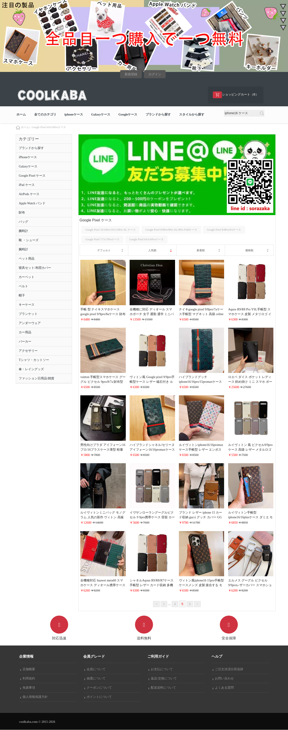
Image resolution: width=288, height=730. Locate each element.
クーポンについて (98, 688)
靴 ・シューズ (28, 240)
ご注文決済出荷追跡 (228, 669)
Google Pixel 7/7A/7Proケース (102, 239)
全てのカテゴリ (45, 114)
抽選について (95, 678)
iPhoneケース (28, 157)
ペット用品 (26, 258)
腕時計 (23, 231)
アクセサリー (28, 350)
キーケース (26, 304)
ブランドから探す (158, 114)
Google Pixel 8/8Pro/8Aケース (224, 229)
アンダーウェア (30, 323)
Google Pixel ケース (32, 175)
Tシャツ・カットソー (34, 360)
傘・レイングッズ (31, 369)
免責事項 (27, 688)
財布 (22, 212)
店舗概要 (27, 669)
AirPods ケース (29, 194)
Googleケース (128, 114)
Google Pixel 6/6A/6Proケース (49, 127)
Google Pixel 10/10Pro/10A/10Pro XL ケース (110, 229)
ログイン (154, 74)
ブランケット (28, 314)
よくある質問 (223, 688)
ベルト (23, 286)
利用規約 (27, 678)
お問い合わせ (223, 678)
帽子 (22, 295)
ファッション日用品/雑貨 (36, 378)
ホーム (21, 114)
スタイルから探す (191, 114)
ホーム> (26, 127)
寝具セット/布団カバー (35, 267)
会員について (95, 669)
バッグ (23, 221)
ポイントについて (98, 697)
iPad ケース (26, 185)
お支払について (160, 669)
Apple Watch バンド (32, 203)
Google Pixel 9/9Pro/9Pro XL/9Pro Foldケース (171, 229)
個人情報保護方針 (34, 697)
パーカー (25, 341)
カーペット (26, 277)
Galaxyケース (100, 114)
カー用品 (25, 332)
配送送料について (162, 688)
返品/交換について (162, 678)
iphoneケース (73, 114)
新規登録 (131, 74)
